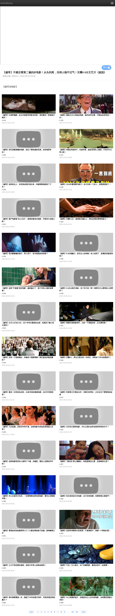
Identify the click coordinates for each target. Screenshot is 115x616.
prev (31, 612)
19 (77, 612)
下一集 (106, 67)
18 (72, 612)
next (83, 612)
